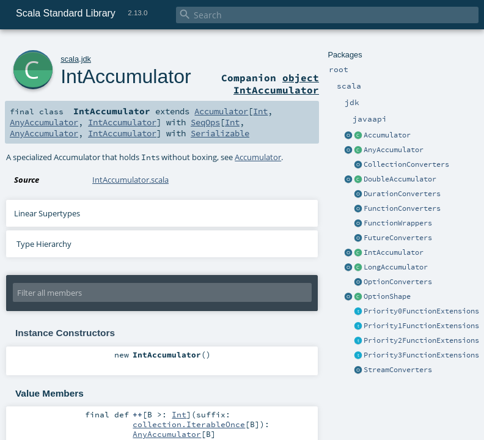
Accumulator (387, 135)
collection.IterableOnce (189, 424)
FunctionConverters (402, 208)
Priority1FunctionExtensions (421, 325)
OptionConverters (398, 281)
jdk (86, 59)
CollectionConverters (406, 164)
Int (260, 111)
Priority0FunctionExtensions (421, 311)
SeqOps (205, 122)
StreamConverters (398, 369)
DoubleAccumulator (400, 179)
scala (70, 59)
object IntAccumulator (276, 84)
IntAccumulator (394, 252)
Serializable (220, 133)
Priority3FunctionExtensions (421, 355)
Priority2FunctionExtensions (421, 340)
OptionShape (387, 296)
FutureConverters (398, 237)
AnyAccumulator (394, 149)
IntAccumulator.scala (130, 179)
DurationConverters (402, 193)
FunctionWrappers (398, 223)
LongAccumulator (396, 267)
